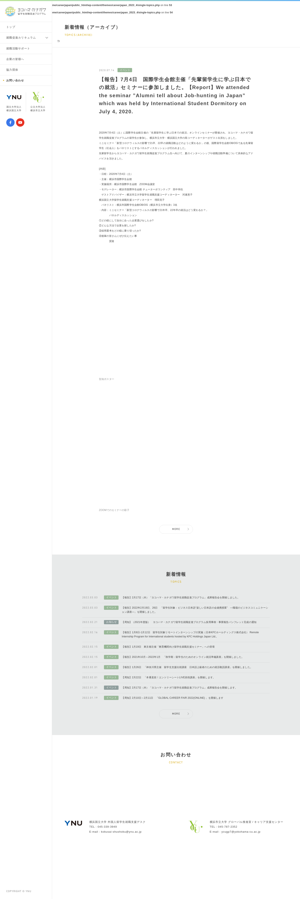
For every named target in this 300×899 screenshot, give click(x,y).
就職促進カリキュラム (22, 38)
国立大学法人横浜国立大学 (14, 104)
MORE (176, 552)
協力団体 (12, 71)
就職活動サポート (19, 49)
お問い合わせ (15, 82)
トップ (11, 27)
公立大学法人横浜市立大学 (38, 104)
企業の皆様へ (15, 60)
